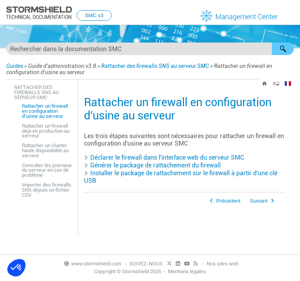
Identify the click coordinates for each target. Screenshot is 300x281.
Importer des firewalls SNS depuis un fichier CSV (46, 190)
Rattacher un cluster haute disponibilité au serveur (45, 150)
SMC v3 (94, 15)
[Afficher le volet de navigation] (290, 13)
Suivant (259, 201)
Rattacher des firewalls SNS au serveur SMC (155, 66)
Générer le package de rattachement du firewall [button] (152, 165)
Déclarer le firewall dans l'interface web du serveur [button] (164, 157)
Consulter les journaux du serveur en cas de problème (47, 170)
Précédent (228, 201)
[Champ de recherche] (150, 49)
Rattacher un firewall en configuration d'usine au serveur (45, 111)
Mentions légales (187, 271)
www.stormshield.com (92, 264)
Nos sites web (222, 264)
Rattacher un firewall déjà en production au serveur (46, 131)
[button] (283, 49)
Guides (14, 66)
